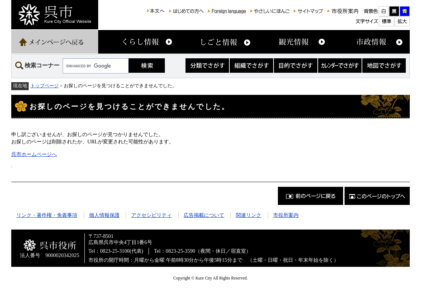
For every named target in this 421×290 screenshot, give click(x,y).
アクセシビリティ (151, 215)
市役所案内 (286, 215)
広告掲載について (204, 215)
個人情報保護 (104, 215)
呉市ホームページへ (34, 154)
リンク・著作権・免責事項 (46, 215)
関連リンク (248, 215)
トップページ (44, 85)
